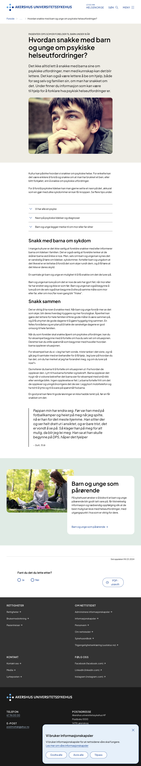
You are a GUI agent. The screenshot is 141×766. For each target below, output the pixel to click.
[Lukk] (133, 730)
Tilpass (98, 754)
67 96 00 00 (13, 715)
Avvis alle (78, 754)
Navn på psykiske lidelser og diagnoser (57, 217)
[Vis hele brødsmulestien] (21, 18)
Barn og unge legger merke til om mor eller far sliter (64, 226)
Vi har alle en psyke (46, 208)
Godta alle (56, 754)
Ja (23, 579)
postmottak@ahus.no (18, 726)
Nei (37, 579)
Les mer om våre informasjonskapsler (67, 745)
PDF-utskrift (115, 582)
